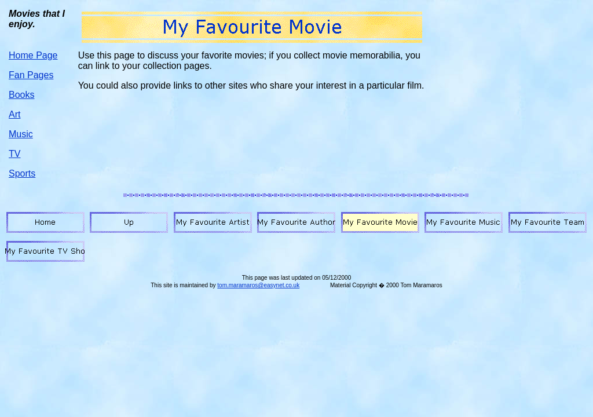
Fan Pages (31, 75)
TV (14, 154)
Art (14, 114)
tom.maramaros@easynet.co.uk (258, 285)
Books (21, 95)
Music (21, 134)
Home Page (33, 55)
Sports (22, 173)
